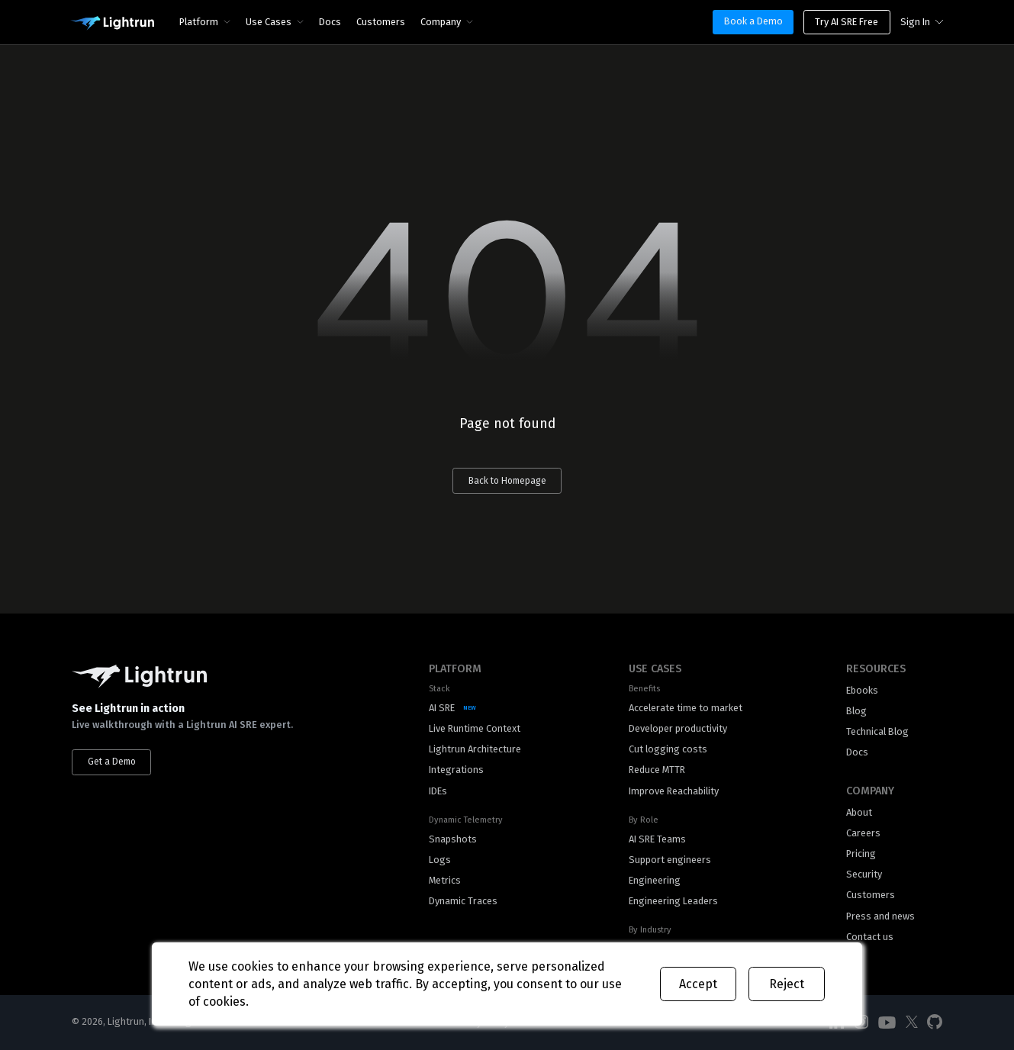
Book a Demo (753, 21)
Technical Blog (877, 731)
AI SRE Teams (657, 839)
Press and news (880, 916)
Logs (440, 859)
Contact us (869, 936)
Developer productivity (678, 728)
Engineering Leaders (673, 901)
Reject (786, 984)
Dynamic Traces (463, 901)
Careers (863, 833)
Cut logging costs (668, 749)
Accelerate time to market (685, 707)
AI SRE (442, 707)
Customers (380, 21)
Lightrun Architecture (475, 749)
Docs (330, 21)
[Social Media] (887, 1022)
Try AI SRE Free (846, 21)
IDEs (438, 791)
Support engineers (670, 859)
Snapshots (453, 839)
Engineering (655, 880)
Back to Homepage (507, 480)
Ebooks (862, 690)
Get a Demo (112, 761)
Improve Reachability (674, 791)
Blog (856, 711)
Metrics (445, 880)
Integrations (456, 769)
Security (864, 874)
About (859, 812)
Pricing (861, 853)
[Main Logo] (112, 23)
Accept (698, 984)
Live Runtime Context (474, 728)
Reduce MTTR (657, 769)
